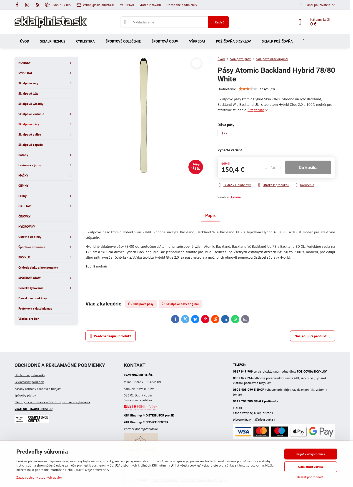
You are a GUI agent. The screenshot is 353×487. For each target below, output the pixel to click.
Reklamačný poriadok (29, 382)
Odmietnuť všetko (310, 467)
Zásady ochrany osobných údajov (38, 389)
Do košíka (308, 167)
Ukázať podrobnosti (310, 477)
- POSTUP (34, 409)
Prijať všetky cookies (310, 454)
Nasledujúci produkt (312, 336)
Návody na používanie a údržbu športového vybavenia (52, 402)
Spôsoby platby (25, 395)
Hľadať (218, 22)
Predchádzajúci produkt (110, 336)
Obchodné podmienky (30, 375)
